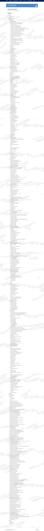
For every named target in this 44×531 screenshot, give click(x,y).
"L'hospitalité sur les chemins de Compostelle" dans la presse (16, 452)
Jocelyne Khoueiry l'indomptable (14, 200)
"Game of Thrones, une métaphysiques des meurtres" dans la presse (17, 431)
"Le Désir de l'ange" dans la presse (13, 471)
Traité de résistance (13, 274)
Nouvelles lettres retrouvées (13, 41)
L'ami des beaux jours (13, 105)
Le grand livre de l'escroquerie (14, 230)
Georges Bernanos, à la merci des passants (15, 62)
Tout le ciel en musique (13, 273)
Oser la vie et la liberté (13, 377)
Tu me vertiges (12, 388)
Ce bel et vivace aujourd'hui (13, 350)
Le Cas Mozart (12, 228)
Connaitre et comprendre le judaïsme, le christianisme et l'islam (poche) (18, 312)
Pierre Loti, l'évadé (13, 65)
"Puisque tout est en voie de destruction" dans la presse (16, 498)
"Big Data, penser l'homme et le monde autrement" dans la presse (17, 409)
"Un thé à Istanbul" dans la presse (13, 513)
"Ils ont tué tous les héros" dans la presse (14, 435)
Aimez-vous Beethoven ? (13, 284)
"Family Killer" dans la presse (13, 427)
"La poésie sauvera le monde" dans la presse (14, 456)
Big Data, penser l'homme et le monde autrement (16, 167)
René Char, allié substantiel (13, 149)
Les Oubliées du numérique (13, 233)
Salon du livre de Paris (12, 519)
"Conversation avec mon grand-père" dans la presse (15, 413)
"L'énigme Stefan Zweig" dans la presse (14, 447)
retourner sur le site (17, 10)
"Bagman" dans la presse (12, 408)
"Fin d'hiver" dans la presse (13, 428)
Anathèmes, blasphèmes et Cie (14, 164)
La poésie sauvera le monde (13, 68)
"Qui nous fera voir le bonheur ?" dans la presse (15, 499)
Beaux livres (11, 367)
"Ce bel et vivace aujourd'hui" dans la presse (14, 410)
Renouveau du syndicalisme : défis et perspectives (16, 267)
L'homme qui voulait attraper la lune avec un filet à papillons (17, 139)
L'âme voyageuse (12, 57)
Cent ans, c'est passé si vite (13, 170)
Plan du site (12, 529)
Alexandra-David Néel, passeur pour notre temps (16, 349)
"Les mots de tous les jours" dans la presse (14, 477)
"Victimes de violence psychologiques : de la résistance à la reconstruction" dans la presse (19, 516)
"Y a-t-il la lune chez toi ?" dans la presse (14, 518)
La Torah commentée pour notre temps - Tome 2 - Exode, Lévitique (18, 328)
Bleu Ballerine (12, 82)
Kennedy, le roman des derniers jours (14, 203)
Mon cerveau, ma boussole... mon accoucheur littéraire (16, 38)
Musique (11, 283)
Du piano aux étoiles (13, 182)
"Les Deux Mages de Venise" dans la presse (14, 475)
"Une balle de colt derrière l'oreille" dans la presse (15, 511)
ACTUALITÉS (10, 393)
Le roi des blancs (12, 125)
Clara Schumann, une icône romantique (15, 64)
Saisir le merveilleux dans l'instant (14, 271)
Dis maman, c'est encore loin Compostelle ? (15, 181)
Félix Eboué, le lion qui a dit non (14, 187)
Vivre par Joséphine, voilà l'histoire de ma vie (15, 44)
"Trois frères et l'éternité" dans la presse (14, 510)
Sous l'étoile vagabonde (13, 58)
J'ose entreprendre (13, 201)
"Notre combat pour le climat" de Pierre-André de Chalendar (16, 490)
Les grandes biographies (12, 59)
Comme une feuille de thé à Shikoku (14, 351)
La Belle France (12, 204)
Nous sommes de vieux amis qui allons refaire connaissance (17, 40)
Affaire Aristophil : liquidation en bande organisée (16, 161)
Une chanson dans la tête (13, 294)
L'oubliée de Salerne (13, 140)
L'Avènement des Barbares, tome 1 (14, 118)
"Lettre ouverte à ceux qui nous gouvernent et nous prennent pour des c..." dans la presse (19, 479)
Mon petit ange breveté (13, 21)
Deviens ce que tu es (13, 315)
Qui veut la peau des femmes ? (14, 265)
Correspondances (12, 20)
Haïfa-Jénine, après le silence (14, 192)
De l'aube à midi (12, 88)
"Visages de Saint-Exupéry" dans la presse (14, 517)
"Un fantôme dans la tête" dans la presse (14, 512)
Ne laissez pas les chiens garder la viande (15, 147)
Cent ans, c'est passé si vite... (14, 169)
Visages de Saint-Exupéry (13, 370)
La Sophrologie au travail (13, 222)
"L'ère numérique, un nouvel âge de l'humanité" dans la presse (16, 448)
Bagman (11, 81)
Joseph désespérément (13, 104)
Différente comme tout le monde (14, 180)
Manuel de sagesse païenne (13, 244)
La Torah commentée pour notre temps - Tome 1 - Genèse (17, 327)
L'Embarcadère (12, 123)
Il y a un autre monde (13, 101)
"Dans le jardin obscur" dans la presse (14, 416)
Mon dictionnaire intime (13, 249)
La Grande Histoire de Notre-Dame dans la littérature (16, 210)
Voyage (10, 347)
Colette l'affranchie (13, 61)
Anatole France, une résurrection (14, 60)
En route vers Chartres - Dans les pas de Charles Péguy (16, 352)
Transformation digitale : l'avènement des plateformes (16, 386)
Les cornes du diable (13, 127)
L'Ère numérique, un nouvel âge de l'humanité (15, 232)
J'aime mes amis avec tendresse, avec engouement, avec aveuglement (18, 27)
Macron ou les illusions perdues (14, 242)
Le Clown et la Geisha (13, 122)
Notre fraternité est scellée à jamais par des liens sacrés (16, 39)
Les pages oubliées (12, 45)
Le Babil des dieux (12, 356)
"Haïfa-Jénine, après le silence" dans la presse (15, 433)
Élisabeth (12, 47)
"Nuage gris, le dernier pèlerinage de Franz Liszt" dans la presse (16, 492)
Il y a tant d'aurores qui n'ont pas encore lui (15, 102)
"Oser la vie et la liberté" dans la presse (14, 494)
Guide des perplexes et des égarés (14, 191)
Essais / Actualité (11, 159)
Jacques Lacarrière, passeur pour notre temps (15, 353)
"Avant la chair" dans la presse (13, 407)
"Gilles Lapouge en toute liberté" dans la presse (15, 432)
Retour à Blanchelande (13, 151)
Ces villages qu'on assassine (14, 171)
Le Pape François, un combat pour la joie (15, 334)
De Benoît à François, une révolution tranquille (15, 314)
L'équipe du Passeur (12, 395)
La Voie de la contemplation (14, 332)
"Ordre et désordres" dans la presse (13, 493)
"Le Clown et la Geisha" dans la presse (14, 470)
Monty (11, 145)
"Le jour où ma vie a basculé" (13, 472)
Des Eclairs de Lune (13, 89)
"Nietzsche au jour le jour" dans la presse (14, 489)
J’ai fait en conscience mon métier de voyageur (16, 26)
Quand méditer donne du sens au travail (15, 263)
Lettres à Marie (12, 37)
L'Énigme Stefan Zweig (13, 231)
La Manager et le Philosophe (14, 303)
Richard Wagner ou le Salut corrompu (15, 268)
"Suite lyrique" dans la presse (13, 508)
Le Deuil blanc (12, 229)
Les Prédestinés (12, 335)
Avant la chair (12, 80)
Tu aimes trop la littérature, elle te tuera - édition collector (17, 42)
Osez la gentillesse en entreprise (14, 376)
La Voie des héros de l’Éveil (13, 333)
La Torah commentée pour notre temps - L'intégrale (16, 331)
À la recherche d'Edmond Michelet (14, 162)
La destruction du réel (13, 207)
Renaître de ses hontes (13, 266)
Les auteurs (11, 396)
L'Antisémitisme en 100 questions (14, 212)
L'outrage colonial (12, 241)
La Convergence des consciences (14, 206)
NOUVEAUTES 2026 (12, 16)
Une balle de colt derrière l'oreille (14, 389)
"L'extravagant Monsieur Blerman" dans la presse (16, 450)
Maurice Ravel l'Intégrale (13, 290)
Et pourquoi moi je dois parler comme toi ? (15, 185)
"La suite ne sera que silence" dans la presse (14, 458)
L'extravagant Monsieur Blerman (14, 126)
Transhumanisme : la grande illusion (14, 387)
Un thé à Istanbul (12, 390)
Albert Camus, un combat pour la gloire (15, 163)
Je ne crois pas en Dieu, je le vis (14, 324)
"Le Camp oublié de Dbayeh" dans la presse (14, 468)
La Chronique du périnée (13, 106)
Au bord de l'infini (12, 79)
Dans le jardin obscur (13, 87)
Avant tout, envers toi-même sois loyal (15, 165)
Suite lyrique (12, 369)
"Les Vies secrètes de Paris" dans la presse (14, 478)
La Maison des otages (13, 109)
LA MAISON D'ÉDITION (11, 394)
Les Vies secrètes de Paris (13, 371)
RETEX (11, 150)
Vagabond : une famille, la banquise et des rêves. (16, 365)
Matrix (11, 245)
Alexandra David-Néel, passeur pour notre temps (16, 348)
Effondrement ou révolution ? (14, 183)
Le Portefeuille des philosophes (14, 308)
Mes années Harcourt (13, 247)
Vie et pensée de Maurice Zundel (14, 345)
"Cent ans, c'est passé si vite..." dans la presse (14, 411)
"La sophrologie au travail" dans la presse (14, 457)
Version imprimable (8, 529)
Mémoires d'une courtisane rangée (14, 141)
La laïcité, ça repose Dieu (13, 326)
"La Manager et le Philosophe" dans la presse (14, 453)
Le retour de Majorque (13, 287)
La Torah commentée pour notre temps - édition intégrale (17, 330)
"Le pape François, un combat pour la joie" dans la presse (16, 473)
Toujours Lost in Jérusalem (13, 385)
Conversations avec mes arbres (14, 69)
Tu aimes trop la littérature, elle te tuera (15, 43)
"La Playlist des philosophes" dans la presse (14, 455)
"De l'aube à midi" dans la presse (13, 418)
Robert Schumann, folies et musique (14, 292)
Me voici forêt (12, 143)
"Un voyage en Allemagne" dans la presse (14, 514)
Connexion (37, 529)
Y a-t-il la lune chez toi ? (13, 366)
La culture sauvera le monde (13, 67)
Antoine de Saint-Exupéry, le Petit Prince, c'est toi (16, 78)
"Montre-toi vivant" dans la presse (13, 488)
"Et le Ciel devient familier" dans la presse (14, 426)
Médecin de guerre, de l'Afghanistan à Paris (15, 246)
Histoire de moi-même (13, 99)
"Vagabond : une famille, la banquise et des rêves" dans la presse (16, 515)
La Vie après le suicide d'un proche (14, 221)
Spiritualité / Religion (12, 310)
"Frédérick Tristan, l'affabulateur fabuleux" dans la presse (16, 430)
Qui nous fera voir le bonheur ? (14, 264)
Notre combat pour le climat (14, 250)
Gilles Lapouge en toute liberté (14, 190)
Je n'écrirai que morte (13, 103)
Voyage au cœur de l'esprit (13, 48)
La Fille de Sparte (12, 209)
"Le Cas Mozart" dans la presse (13, 469)
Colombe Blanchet (13, 83)
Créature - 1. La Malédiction (13, 84)
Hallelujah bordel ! (13, 98)
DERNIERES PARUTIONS (11, 18)
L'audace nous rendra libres (13, 225)
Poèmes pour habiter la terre (14, 148)
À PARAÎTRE (10, 17)
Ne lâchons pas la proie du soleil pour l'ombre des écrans (17, 374)
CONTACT (10, 520)
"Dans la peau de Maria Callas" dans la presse (14, 414)
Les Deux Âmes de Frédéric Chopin (14, 288)
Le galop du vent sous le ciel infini (14, 124)
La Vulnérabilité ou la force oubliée (14, 226)
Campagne (12, 46)
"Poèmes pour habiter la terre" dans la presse (14, 497)
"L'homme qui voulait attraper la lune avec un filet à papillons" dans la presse (18, 451)
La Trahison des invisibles (13, 223)
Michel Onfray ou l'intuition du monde (15, 248)
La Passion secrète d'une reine (14, 107)
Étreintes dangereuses (13, 186)
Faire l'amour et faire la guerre (14, 24)
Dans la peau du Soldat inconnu (14, 86)
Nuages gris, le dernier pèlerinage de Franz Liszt (16, 252)
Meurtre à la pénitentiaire (13, 142)
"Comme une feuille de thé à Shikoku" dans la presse (15, 412)
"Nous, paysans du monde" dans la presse (14, 491)
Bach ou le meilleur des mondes (14, 166)
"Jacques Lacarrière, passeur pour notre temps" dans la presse (16, 437)
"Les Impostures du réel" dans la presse (14, 476)
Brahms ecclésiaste (13, 311)
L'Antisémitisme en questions (14, 211)
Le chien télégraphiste (13, 119)
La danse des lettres (13, 325)
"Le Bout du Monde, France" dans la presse (14, 467)
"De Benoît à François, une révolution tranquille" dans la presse (16, 417)
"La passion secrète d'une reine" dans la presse (15, 454)
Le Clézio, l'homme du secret (14, 121)
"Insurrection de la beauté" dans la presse (14, 436)
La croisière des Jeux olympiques (14, 368)
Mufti (11, 146)
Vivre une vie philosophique (13, 305)
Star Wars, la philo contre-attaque (14, 307)
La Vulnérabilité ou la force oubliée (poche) (15, 227)
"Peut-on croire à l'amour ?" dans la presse (14, 496)
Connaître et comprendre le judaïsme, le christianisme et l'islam (17, 313)
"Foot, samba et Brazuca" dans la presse (14, 429)
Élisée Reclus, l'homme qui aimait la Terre (15, 63)
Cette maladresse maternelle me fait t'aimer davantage (16, 23)
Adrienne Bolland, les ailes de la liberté (15, 160)
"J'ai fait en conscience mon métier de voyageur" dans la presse (16, 438)
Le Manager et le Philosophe (14, 309)
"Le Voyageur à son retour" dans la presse (14, 474)
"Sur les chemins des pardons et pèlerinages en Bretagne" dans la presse (17, 509)
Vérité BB (12, 391)
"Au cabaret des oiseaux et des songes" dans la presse (15, 406)
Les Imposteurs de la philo (13, 304)
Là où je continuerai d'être (13, 354)
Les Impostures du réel (13, 130)
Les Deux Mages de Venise (13, 128)
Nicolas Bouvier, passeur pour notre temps (15, 375)
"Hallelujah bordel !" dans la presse (13, 434)
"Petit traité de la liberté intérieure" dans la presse (15, 495)
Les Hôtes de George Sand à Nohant (14, 129)
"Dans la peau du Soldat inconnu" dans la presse (15, 415)
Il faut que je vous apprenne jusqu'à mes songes (16, 25)
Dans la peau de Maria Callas (14, 85)
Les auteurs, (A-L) (12, 397)
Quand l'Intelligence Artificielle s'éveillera (15, 262)
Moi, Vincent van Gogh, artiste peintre (15, 144)
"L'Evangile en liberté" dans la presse (14, 449)
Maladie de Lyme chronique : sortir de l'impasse (16, 243)
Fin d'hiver (12, 188)
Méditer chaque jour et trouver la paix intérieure (16, 372)
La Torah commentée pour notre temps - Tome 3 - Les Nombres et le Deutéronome (19, 329)
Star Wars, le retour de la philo (14, 306)
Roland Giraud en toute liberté (14, 270)
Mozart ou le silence (13, 291)
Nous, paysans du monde (13, 251)
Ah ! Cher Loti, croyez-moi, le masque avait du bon (16, 22)
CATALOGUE (10, 19)
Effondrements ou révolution (14, 184)
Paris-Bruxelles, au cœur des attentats (15, 253)
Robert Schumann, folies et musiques (14, 269)
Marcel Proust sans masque (13, 66)
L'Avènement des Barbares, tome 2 (14, 120)
